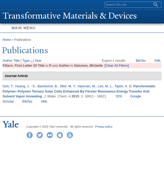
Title (16, 61)
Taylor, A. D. (123, 86)
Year (38, 61)
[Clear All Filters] (116, 65)
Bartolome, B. (48, 86)
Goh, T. (8, 86)
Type (25, 61)
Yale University (9, 4)
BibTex (141, 61)
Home (7, 40)
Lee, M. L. (105, 86)
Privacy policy (103, 126)
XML (157, 61)
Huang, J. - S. (25, 86)
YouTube (70, 135)
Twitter (40, 135)
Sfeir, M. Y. (68, 86)
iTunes (60, 135)
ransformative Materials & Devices (70, 15)
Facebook (30, 135)
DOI (119, 96)
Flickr (50, 135)
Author (7, 61)
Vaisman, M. (87, 86)
